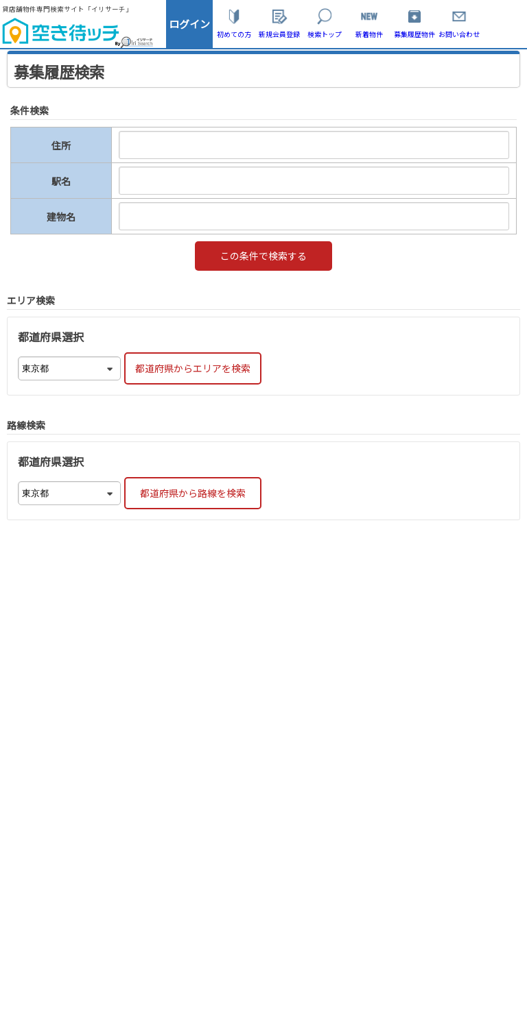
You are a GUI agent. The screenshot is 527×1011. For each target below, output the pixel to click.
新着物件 (369, 34)
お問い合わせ (459, 34)
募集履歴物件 (414, 34)
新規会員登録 (279, 34)
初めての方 (234, 34)
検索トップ (324, 34)
